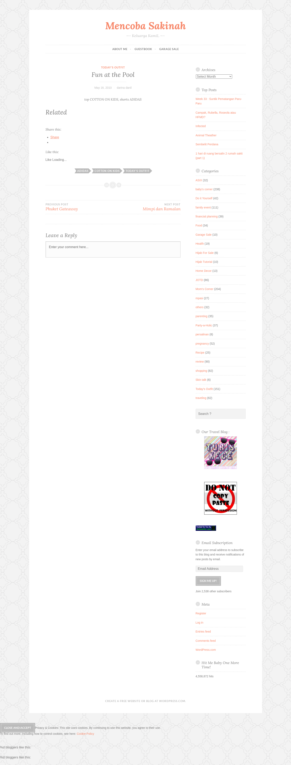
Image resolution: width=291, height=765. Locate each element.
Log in (199, 622)
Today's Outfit (113, 67)
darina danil (124, 87)
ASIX (199, 180)
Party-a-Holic (204, 325)
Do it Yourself (204, 198)
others (200, 307)
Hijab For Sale (205, 252)
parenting (201, 316)
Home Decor (204, 270)
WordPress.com (206, 649)
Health (200, 243)
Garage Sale (169, 49)
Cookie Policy (85, 733)
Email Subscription (217, 542)
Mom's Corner (204, 289)
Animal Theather (206, 135)
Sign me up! (208, 580)
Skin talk (201, 379)
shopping (201, 370)
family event (203, 207)
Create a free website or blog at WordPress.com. (145, 701)
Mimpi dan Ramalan (147, 207)
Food (199, 225)
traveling (201, 398)
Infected (201, 126)
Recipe (200, 352)
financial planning (207, 216)
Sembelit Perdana (207, 144)
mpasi (199, 298)
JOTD (199, 280)
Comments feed (206, 640)
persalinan (202, 334)
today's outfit (137, 170)
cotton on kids (107, 170)
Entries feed (203, 631)
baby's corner (204, 189)
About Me (119, 49)
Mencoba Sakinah (145, 25)
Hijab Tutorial (204, 261)
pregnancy (202, 343)
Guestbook (143, 49)
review (200, 361)
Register (201, 613)
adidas (82, 170)
